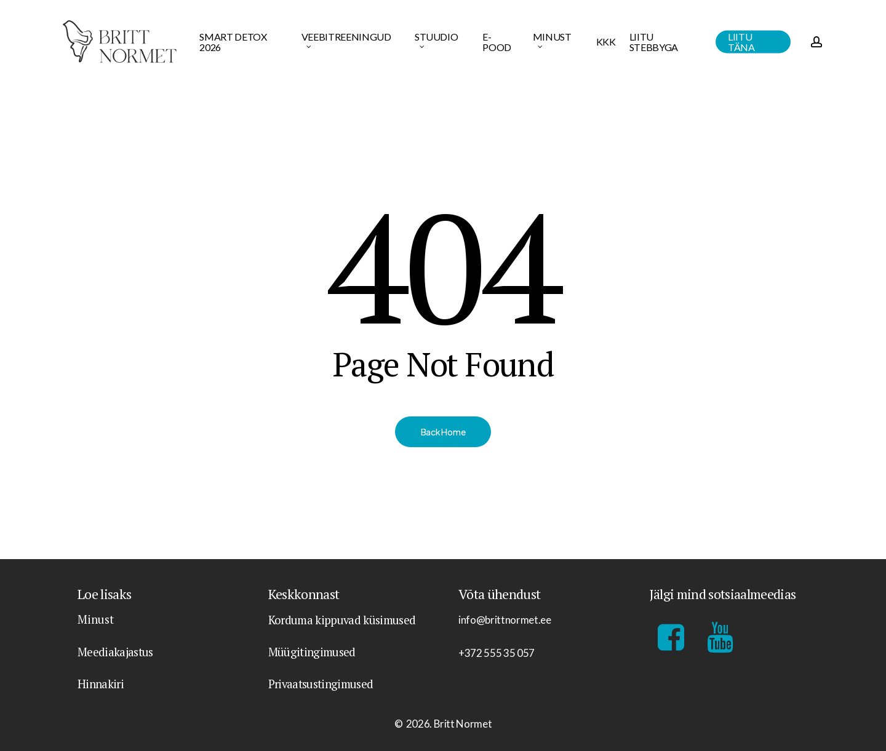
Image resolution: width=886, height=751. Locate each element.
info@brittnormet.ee (504, 619)
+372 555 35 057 (496, 652)
